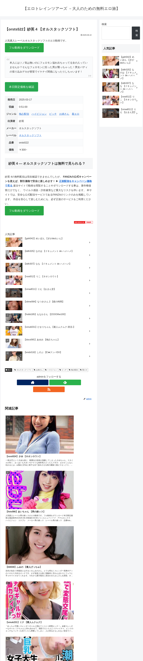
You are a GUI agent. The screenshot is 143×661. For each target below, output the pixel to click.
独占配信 (24, 114)
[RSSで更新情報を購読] (55, 382)
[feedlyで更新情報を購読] (49, 382)
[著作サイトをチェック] (42, 382)
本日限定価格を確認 (21, 86)
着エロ (75, 114)
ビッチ (53, 114)
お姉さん (64, 114)
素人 (8, 370)
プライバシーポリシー (130, 652)
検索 (104, 24)
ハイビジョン (39, 114)
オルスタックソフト (30, 135)
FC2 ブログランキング (62, 633)
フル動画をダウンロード (24, 47)
